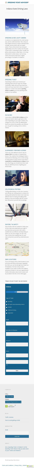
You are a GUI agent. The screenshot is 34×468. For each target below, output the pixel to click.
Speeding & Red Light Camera (15, 38)
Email (8, 319)
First (7, 358)
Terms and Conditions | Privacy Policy (12, 465)
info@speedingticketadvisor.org (13, 402)
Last (7, 364)
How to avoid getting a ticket (12, 420)
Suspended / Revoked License (15, 150)
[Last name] (17, 362)
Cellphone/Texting (12, 310)
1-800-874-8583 (9, 396)
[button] (30, 466)
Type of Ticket (9, 298)
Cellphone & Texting (12, 189)
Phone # (9, 340)
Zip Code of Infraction (12, 330)
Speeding (10, 301)
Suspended (10, 313)
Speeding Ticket (11, 80)
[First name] (17, 355)
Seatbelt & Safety (11, 224)
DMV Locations (10, 259)
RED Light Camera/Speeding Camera (16, 304)
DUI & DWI (8, 115)
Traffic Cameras (9, 417)
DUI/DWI (9, 307)
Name (8, 351)
